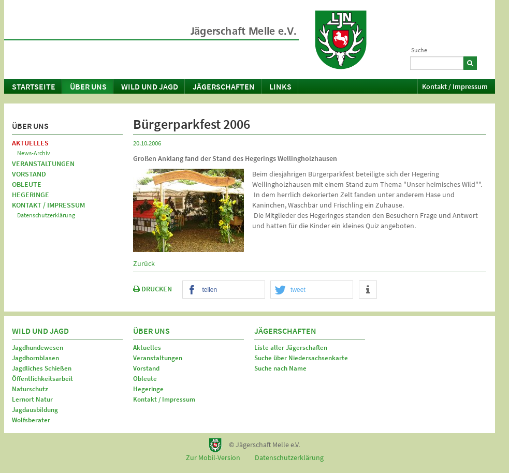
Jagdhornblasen (35, 357)
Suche (419, 50)
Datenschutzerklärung (46, 215)
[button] (224, 290)
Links (280, 86)
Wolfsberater (31, 420)
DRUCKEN (152, 288)
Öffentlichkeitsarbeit (42, 378)
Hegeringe (30, 194)
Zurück (144, 263)
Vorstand (29, 174)
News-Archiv (33, 153)
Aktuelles (30, 142)
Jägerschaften (224, 86)
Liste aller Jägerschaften (290, 347)
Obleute (26, 184)
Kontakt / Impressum (455, 86)
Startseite (33, 86)
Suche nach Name (280, 368)
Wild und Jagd (149, 86)
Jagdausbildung (35, 409)
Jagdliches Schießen (41, 368)
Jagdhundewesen (37, 347)
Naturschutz (30, 389)
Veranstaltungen (43, 163)
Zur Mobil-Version (213, 457)
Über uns (88, 86)
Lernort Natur (32, 399)
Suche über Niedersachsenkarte (301, 357)
